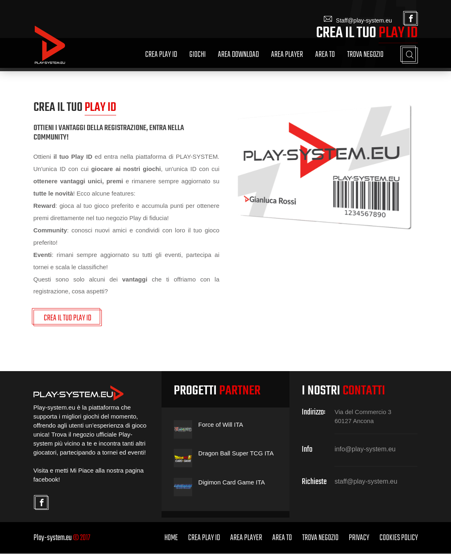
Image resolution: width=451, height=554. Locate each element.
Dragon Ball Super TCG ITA (236, 453)
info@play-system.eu (365, 449)
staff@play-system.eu (365, 482)
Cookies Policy (398, 538)
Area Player (287, 54)
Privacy (359, 538)
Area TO (325, 54)
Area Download (238, 54)
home (171, 538)
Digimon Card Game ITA (231, 482)
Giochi (197, 54)
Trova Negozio (365, 54)
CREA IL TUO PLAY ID (68, 318)
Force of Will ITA (220, 424)
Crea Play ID (161, 54)
